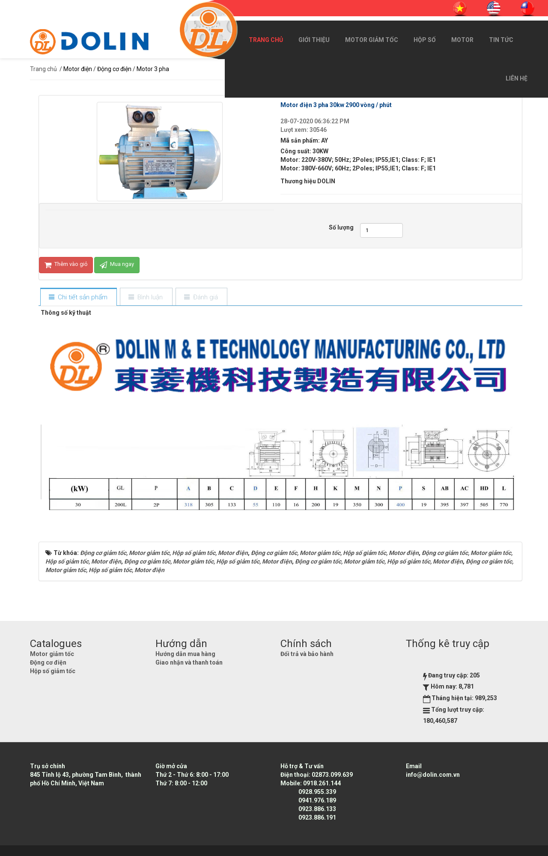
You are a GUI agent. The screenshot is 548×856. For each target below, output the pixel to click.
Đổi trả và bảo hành (307, 653)
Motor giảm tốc (371, 39)
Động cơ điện (48, 662)
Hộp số (425, 39)
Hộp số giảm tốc (52, 671)
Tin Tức (501, 39)
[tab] (78, 297)
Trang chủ (266, 39)
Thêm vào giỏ (66, 265)
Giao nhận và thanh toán (189, 662)
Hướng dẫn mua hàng (185, 653)
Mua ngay (117, 265)
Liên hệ (516, 78)
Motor (462, 39)
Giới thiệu (314, 39)
